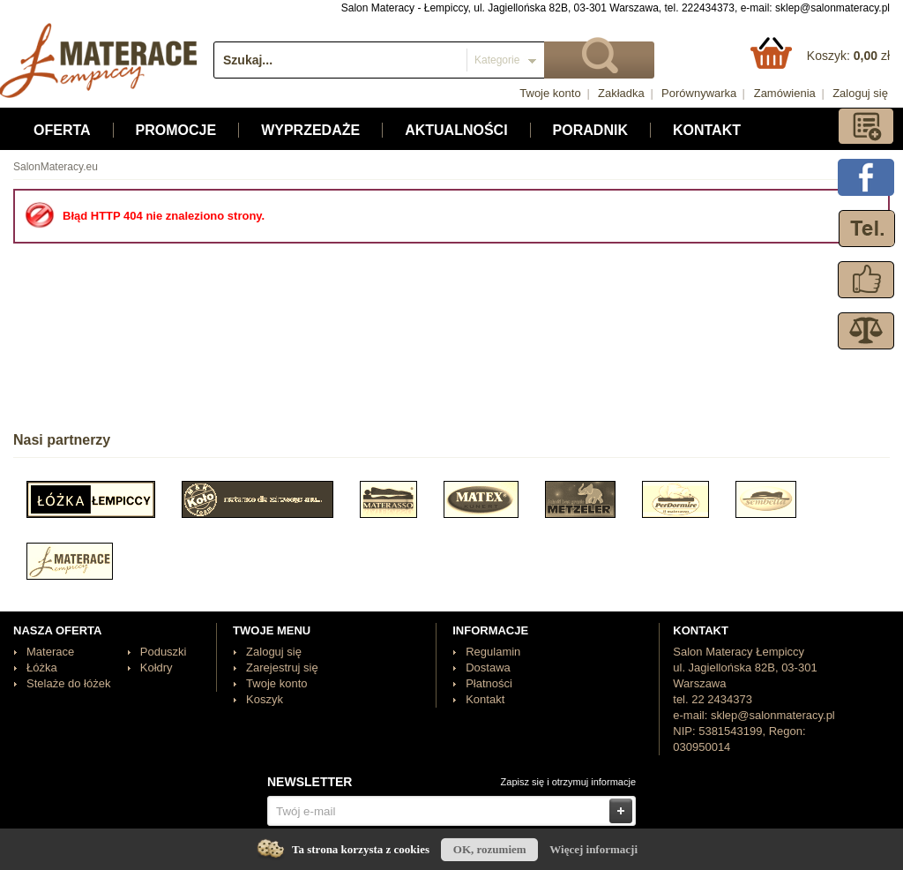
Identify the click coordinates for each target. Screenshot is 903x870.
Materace (50, 651)
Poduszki (163, 651)
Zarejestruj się (282, 667)
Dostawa (488, 667)
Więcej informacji (593, 849)
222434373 (708, 8)
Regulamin (493, 651)
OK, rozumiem (489, 849)
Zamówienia (785, 93)
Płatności (489, 683)
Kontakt (707, 130)
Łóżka (41, 667)
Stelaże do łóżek (68, 683)
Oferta (62, 130)
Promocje (176, 130)
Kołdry (156, 667)
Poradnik (590, 130)
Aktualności (456, 130)
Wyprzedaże (310, 130)
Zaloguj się (860, 93)
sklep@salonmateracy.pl (832, 8)
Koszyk (264, 699)
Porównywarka (698, 93)
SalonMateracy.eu (55, 167)
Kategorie (496, 60)
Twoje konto (549, 93)
